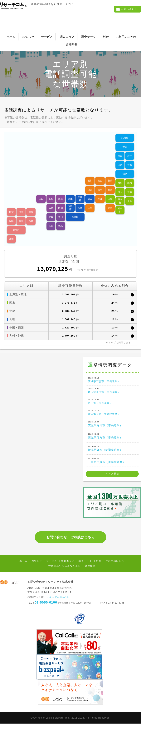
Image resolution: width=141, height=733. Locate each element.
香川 (60, 211)
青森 (125, 141)
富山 (100, 175)
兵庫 (70, 193)
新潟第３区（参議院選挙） (112, 414)
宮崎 (31, 215)
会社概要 (97, 40)
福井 (90, 184)
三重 (90, 202)
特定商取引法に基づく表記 (64, 575)
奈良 (80, 202)
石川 (90, 175)
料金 (40, 40)
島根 (51, 193)
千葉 (129, 195)
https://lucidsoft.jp (59, 606)
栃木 (129, 177)
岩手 (129, 150)
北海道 (124, 132)
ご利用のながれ (67, 40)
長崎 (11, 215)
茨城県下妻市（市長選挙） (112, 378)
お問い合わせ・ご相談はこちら (71, 543)
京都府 (80, 193)
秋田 (120, 150)
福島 (125, 168)
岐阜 (100, 184)
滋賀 (90, 193)
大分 (31, 206)
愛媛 (51, 211)
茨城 (129, 186)
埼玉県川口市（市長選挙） (112, 390)
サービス (65, 35)
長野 (110, 184)
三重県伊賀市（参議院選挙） (112, 463)
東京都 (120, 195)
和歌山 (75, 211)
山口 (41, 193)
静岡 (110, 202)
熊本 (21, 215)
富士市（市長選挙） (112, 402)
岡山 (60, 202)
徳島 (60, 220)
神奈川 (120, 204)
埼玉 (120, 186)
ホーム (16, 35)
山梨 (110, 193)
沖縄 (11, 233)
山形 (120, 159)
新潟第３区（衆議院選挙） (112, 451)
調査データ (121, 35)
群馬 (120, 177)
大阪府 (70, 202)
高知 (51, 220)
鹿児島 (16, 224)
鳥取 (60, 193)
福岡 (21, 206)
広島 (51, 202)
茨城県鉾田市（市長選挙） (112, 427)
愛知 (100, 193)
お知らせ (40, 35)
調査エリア (93, 35)
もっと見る (112, 477)
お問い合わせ (126, 9)
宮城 (129, 159)
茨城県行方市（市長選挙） (112, 439)
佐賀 (11, 206)
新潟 (110, 175)
